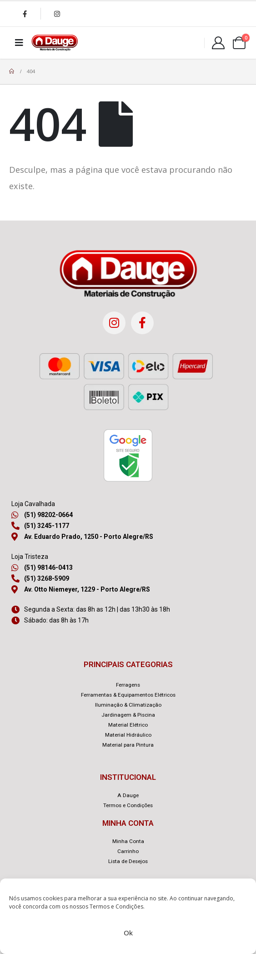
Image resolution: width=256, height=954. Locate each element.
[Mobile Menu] (19, 42)
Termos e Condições (116, 906)
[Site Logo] (55, 42)
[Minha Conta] (218, 42)
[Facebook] (24, 14)
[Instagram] (57, 14)
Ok (128, 932)
